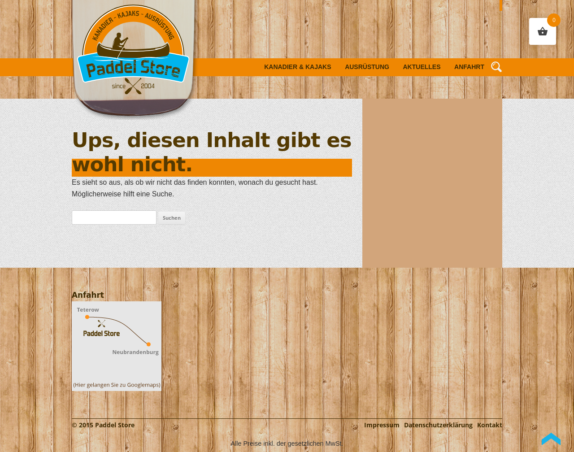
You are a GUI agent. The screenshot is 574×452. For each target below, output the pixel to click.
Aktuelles (422, 66)
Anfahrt (469, 66)
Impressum (382, 425)
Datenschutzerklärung (438, 425)
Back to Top (551, 439)
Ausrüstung (367, 66)
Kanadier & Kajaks (297, 66)
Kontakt (489, 425)
